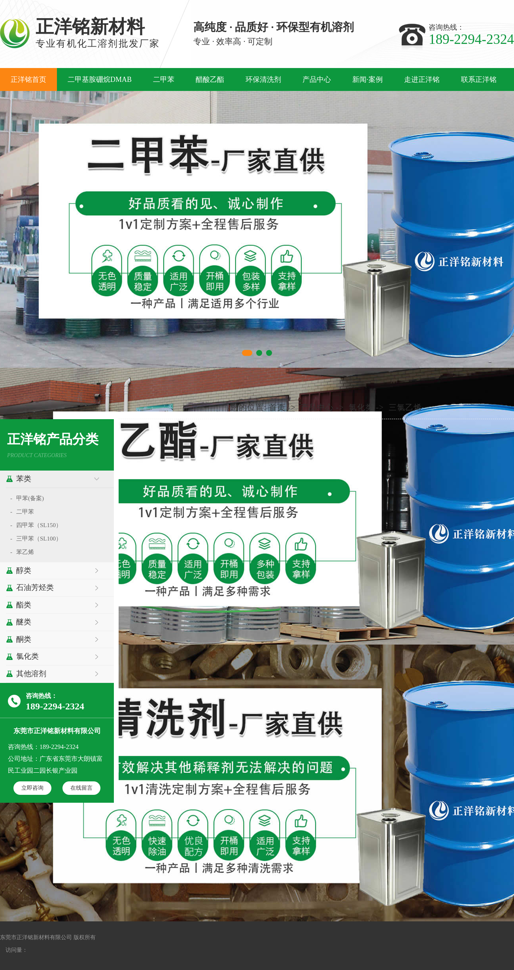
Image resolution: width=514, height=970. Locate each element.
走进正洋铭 (422, 79)
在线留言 (81, 787)
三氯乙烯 (405, 407)
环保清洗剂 (263, 79)
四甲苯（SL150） (39, 525)
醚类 (23, 622)
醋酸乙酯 (210, 79)
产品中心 (316, 79)
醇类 (23, 570)
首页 (277, 407)
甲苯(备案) (30, 498)
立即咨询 (32, 787)
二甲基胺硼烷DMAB (100, 79)
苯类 (23, 479)
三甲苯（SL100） (39, 538)
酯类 (23, 605)
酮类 (23, 639)
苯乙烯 (25, 552)
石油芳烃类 (35, 587)
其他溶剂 (31, 673)
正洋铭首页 (28, 79)
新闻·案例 (367, 79)
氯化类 (27, 656)
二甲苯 (163, 79)
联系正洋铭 (479, 79)
